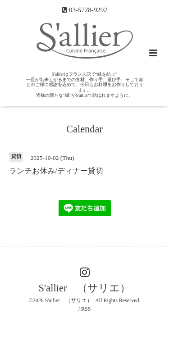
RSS (86, 309)
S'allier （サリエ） (85, 288)
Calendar (84, 128)
